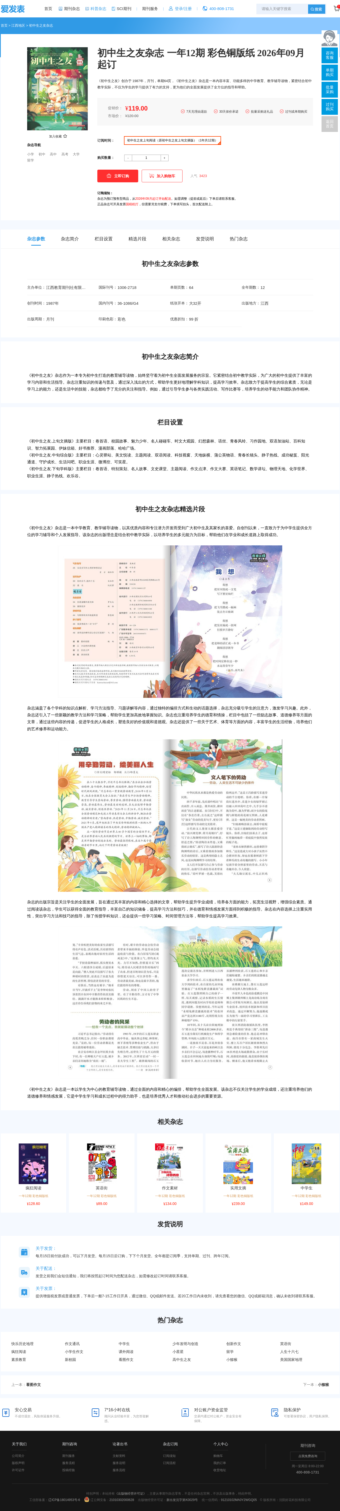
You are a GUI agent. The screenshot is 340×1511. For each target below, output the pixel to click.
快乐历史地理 (22, 1344)
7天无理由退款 (196, 111)
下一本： (316, 1385)
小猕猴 (231, 1359)
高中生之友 (182, 1359)
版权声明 (18, 1463)
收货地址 (219, 1470)
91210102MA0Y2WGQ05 (239, 1500)
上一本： (26, 1385)
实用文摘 (238, 1188)
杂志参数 (36, 238)
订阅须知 (169, 1456)
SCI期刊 (124, 8)
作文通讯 (72, 1344)
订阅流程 (169, 1463)
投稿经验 (68, 1470)
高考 (64, 154)
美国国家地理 (291, 1359)
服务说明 (119, 1463)
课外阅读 (126, 1352)
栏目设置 (104, 238)
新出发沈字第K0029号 (182, 1500)
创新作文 (233, 1344)
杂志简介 (70, 238)
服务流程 (68, 1463)
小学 (30, 154)
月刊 (50, 319)
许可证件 (18, 1470)
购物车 (218, 1456)
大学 (76, 154)
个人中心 (220, 1444)
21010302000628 (121, 1500)
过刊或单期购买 (296, 111)
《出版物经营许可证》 (130, 1493)
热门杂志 (239, 238)
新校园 (70, 1359)
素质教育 (18, 1359)
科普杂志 (98, 8)
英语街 (102, 1188)
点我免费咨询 (307, 1456)
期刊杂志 (72, 8)
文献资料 (119, 1456)
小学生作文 (74, 1352)
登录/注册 (183, 8)
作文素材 (170, 1188)
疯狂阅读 (33, 1188)
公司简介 (18, 1456)
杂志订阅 (170, 1444)
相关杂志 (171, 238)
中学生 (307, 1188)
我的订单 (219, 1463)
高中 (53, 154)
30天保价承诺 (228, 111)
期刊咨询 (69, 1444)
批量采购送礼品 (262, 111)
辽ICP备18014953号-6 (64, 1500)
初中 (42, 154)
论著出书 (120, 1444)
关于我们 (19, 1444)
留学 (30, 160)
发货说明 (205, 238)
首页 (48, 8)
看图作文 (126, 1359)
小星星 (178, 1352)
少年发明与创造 (185, 1344)
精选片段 (137, 238)
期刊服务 (150, 8)
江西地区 (18, 25)
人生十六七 (289, 1352)
